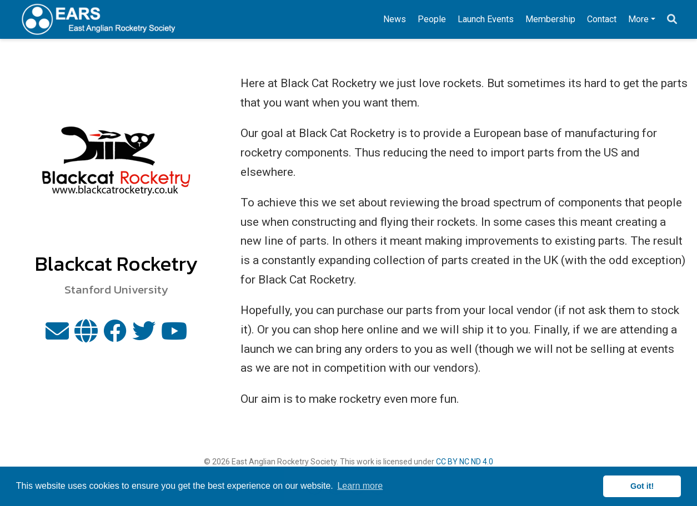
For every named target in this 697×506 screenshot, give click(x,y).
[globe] (86, 335)
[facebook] (115, 335)
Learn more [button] (360, 485)
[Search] (672, 19)
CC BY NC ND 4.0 (464, 461)
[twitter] (144, 335)
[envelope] (57, 335)
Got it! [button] (642, 486)
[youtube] (174, 335)
